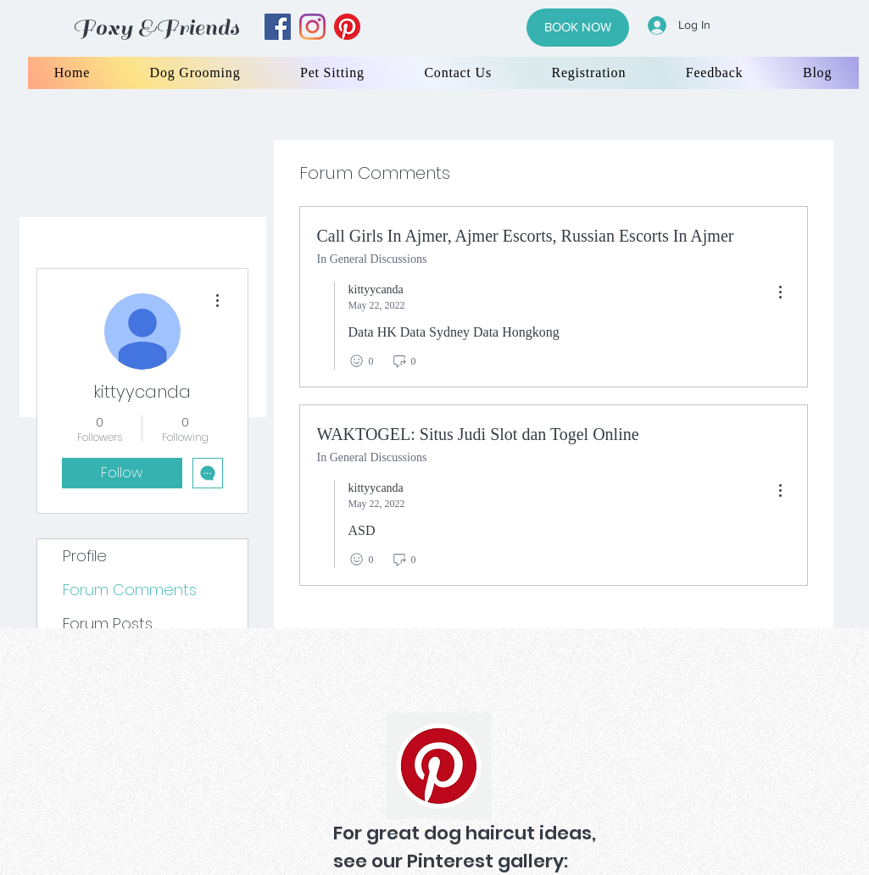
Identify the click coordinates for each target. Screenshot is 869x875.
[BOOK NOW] (577, 27)
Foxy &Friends (156, 27)
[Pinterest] (439, 766)
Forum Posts (108, 623)
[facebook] (278, 27)
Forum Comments (130, 589)
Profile (85, 555)
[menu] (780, 292)
